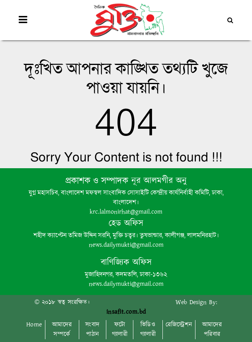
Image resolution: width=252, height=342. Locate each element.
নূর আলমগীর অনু (157, 181)
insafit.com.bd (126, 311)
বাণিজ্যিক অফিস (126, 262)
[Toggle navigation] (23, 20)
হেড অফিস (126, 223)
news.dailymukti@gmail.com (126, 245)
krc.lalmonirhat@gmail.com (126, 211)
